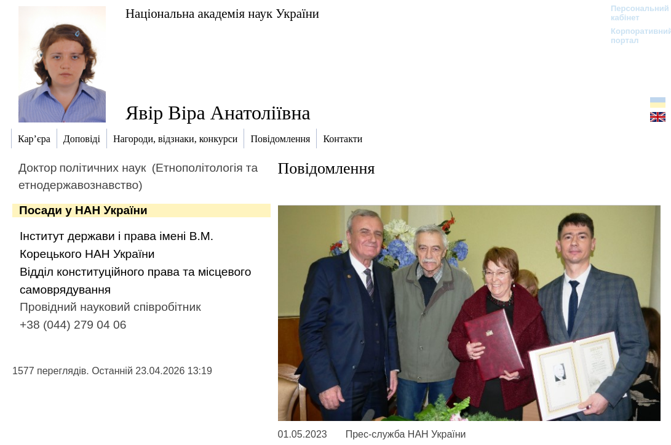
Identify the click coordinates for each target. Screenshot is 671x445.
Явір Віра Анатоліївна (218, 113)
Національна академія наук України (222, 13)
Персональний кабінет (634, 13)
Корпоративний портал (634, 35)
